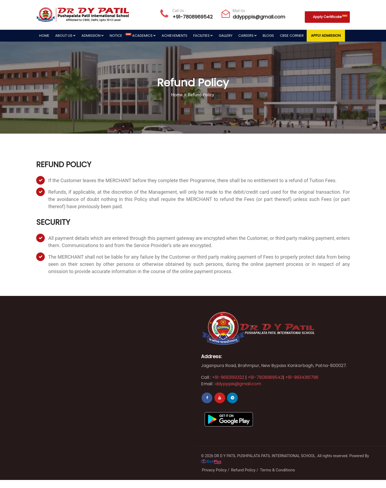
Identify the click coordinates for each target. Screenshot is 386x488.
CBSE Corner (292, 35)
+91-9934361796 (301, 377)
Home (44, 35)
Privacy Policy (214, 470)
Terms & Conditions (277, 470)
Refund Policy (243, 470)
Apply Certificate (330, 16)
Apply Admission (326, 35)
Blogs (268, 35)
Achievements (174, 35)
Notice (119, 35)
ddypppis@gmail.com (259, 16)
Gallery (225, 35)
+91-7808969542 (192, 16)
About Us (65, 35)
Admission (92, 35)
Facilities (203, 35)
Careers (247, 35)
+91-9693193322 (227, 377)
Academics (144, 35)
